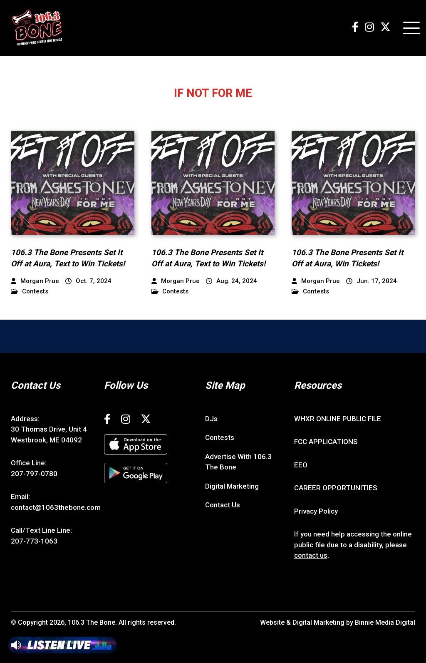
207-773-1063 (34, 541)
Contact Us (222, 505)
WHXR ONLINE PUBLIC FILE (337, 419)
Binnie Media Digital (385, 622)
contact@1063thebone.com (56, 507)
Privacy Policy (316, 511)
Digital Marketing (232, 486)
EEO (300, 465)
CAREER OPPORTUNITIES (335, 488)
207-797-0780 (34, 473)
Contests (29, 291)
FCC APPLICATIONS (326, 441)
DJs (211, 419)
